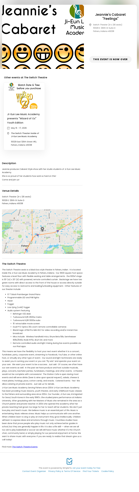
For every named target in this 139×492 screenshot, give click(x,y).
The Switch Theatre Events (25, 446)
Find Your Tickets (91, 471)
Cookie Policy (107, 471)
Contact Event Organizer (34, 471)
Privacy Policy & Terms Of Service (64, 471)
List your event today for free (86, 468)
